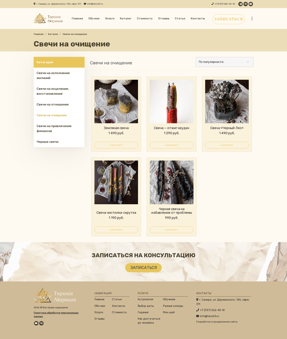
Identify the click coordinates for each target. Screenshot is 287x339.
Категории (45, 62)
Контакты (198, 18)
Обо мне (94, 18)
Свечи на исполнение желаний (53, 75)
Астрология (145, 299)
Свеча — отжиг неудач (171, 128)
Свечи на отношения (52, 104)
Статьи (180, 18)
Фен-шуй (169, 312)
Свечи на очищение (52, 115)
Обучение (169, 299)
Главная (77, 18)
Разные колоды (173, 306)
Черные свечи (47, 142)
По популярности (211, 62)
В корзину (116, 145)
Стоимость (145, 18)
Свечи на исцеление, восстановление (53, 91)
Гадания (143, 312)
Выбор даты (146, 306)
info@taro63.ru (95, 4)
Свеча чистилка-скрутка (116, 213)
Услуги (109, 18)
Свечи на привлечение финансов (54, 128)
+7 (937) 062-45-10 (225, 4)
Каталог (125, 18)
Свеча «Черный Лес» (227, 128)
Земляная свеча (116, 128)
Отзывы (163, 18)
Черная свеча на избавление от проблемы (171, 211)
